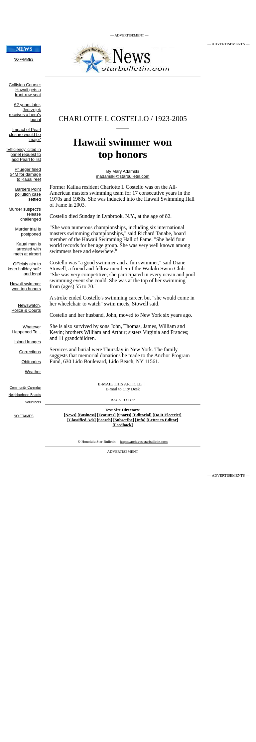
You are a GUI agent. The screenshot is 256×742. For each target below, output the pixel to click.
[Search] (104, 420)
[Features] (106, 415)
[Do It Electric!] (167, 415)
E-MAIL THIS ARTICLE (120, 384)
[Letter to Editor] (162, 420)
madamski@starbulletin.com (123, 176)
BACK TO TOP (123, 400)
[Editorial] (142, 415)
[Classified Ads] (81, 420)
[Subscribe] (123, 420)
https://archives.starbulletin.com (144, 441)
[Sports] (124, 415)
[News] (70, 415)
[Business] (86, 415)
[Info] (140, 420)
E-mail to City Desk (123, 389)
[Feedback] (122, 425)
